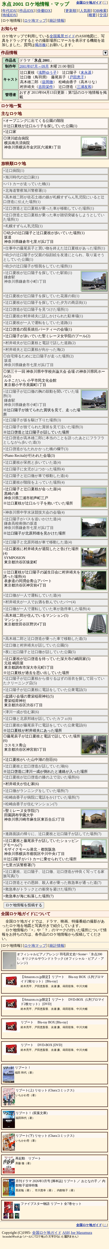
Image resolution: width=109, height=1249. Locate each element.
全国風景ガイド (62, 36)
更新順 (70, 11)
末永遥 (86, 72)
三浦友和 (84, 87)
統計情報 (57, 20)
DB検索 (100, 11)
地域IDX (9, 15)
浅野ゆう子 (47, 72)
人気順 (85, 11)
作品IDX (26, 11)
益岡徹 (47, 82)
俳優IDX (44, 11)
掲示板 (40, 45)
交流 (103, 15)
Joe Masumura (81, 1233)
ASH (66, 1233)
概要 (92, 15)
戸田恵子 (77, 77)
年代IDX (9, 11)
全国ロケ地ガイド (46, 1233)
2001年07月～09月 (34, 66)
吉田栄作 (45, 87)
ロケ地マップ (35, 20)
